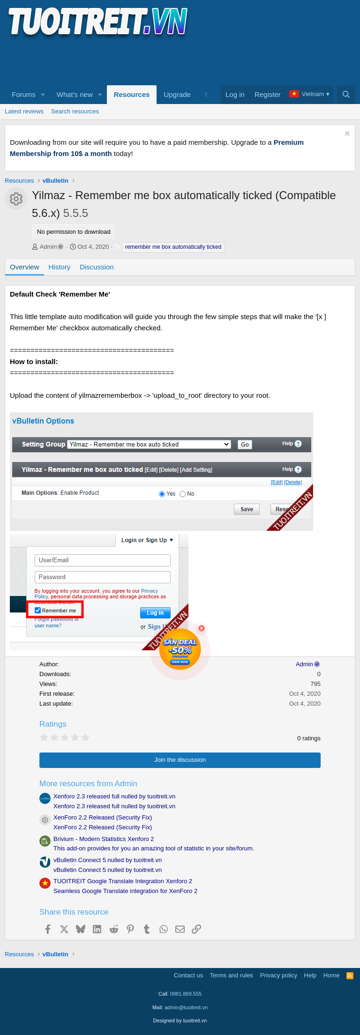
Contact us (188, 975)
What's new (75, 94)
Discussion (97, 267)
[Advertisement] (175, 61)
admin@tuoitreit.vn (186, 1007)
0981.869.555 (186, 994)
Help (310, 975)
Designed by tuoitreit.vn (180, 1020)
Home (331, 975)
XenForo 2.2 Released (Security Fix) (102, 817)
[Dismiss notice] (346, 135)
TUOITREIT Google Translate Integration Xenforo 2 (122, 881)
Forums (24, 94)
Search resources (75, 111)
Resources (132, 94)
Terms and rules (231, 975)
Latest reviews (24, 111)
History (60, 267)
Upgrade (177, 94)
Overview (24, 267)
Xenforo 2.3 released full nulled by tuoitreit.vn (114, 796)
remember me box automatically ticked (173, 247)
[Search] (346, 94)
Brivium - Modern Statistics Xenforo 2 (103, 838)
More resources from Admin (88, 783)
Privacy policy (278, 975)
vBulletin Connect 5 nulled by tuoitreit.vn (107, 860)
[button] (43, 94)
